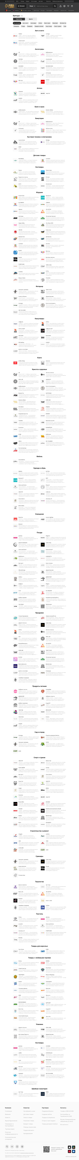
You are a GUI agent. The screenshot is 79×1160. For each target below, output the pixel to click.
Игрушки (56, 10)
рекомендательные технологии (27, 1153)
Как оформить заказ (29, 1111)
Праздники (71, 10)
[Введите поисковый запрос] (44, 6)
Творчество (63, 10)
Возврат (27, 1)
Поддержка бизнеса (47, 1111)
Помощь (22, 1)
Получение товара (29, 1120)
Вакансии (48, 1)
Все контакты (64, 1124)
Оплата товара (28, 1117)
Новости (7, 1117)
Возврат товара (28, 1124)
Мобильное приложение (58, 1)
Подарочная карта (29, 1130)
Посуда (42, 10)
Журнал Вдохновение (11, 1120)
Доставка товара (28, 1114)
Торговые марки (9, 1129)
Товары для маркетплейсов (49, 1124)
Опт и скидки (34, 1)
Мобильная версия (71, 1156)
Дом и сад (36, 10)
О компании (8, 1111)
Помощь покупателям (30, 1127)
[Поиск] (55, 6)
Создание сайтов (47, 1114)
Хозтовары (49, 10)
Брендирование (28, 1133)
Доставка (41, 1)
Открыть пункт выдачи (48, 1120)
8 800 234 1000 (70, 1111)
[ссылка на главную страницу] (9, 6)
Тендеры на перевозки (48, 1117)
